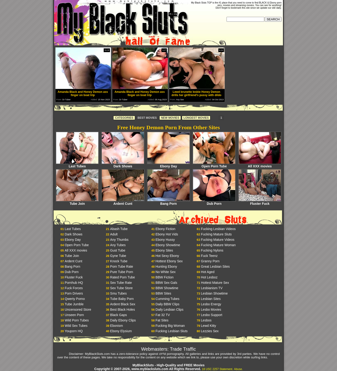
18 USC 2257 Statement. (217, 369)
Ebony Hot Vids (167, 234)
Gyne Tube (118, 256)
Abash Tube (119, 229)
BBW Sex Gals (166, 283)
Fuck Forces (74, 288)
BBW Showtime (167, 288)
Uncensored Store (78, 309)
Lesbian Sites (211, 299)
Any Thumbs (119, 239)
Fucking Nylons (212, 250)
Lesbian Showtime (214, 293)
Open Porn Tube (214, 164)
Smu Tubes (118, 293)
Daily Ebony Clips (123, 320)
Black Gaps (118, 315)
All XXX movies (259, 164)
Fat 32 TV (163, 315)
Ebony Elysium (121, 331)
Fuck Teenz (209, 256)
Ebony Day (168, 164)
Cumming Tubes (167, 299)
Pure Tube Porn (121, 272)
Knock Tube (119, 261)
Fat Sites (162, 320)
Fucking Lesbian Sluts (172, 331)
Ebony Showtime (168, 245)
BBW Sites (163, 293)
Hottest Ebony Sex (169, 261)
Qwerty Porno (75, 299)
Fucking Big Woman (170, 326)
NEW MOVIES (170, 117)
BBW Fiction (165, 277)
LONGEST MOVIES (196, 117)
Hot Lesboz (209, 277)
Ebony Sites (164, 250)
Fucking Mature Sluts (216, 234)
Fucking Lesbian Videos (218, 229)
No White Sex (166, 272)
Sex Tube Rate (121, 283)
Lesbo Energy (211, 304)
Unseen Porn (74, 315)
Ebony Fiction (166, 229)
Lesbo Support (211, 315)
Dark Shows (122, 164)
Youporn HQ (74, 331)
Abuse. (238, 369)
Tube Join (77, 202)
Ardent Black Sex (122, 304)
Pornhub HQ (74, 283)
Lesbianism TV (212, 288)
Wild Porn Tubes (77, 320)
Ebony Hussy (165, 239)
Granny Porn (210, 261)
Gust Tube (117, 250)
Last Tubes (77, 164)
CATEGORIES (124, 117)
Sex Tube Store (121, 288)
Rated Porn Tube (122, 277)
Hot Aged (208, 272)
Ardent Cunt (122, 202)
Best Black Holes (122, 309)
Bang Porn (168, 202)
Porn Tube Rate (121, 266)
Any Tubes (118, 245)
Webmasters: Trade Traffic (168, 349)
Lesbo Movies (211, 309)
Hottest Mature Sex (215, 283)
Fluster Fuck (259, 202)
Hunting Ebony (166, 266)
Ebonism (116, 326)
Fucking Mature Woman (218, 245)
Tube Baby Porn (122, 299)
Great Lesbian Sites (215, 266)
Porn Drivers (74, 293)
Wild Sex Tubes (76, 326)
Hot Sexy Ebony (167, 256)
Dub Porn (214, 202)
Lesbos (206, 320)
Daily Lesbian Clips (169, 309)
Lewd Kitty (208, 326)
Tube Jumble (74, 304)
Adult (114, 234)
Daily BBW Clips (167, 304)
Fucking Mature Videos (217, 239)
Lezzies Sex (210, 331)
